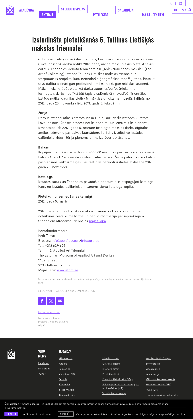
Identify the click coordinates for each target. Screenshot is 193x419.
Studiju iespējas (73, 8)
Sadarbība (126, 10)
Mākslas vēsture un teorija (160, 379)
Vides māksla (153, 369)
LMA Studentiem (152, 14)
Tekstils (63, 379)
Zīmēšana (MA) (67, 374)
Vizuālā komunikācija (114, 393)
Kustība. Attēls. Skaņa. (158, 358)
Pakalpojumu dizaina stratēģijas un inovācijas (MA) (120, 386)
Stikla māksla (66, 389)
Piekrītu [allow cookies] (11, 414)
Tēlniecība (64, 369)
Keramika (64, 384)
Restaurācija (153, 374)
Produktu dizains (111, 374)
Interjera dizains (111, 369)
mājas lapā (97, 220)
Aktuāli (47, 14)
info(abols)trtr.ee (65, 240)
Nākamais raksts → (49, 312)
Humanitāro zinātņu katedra (162, 395)
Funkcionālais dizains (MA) (117, 379)
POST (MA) (152, 389)
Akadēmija (26, 10)
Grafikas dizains (111, 363)
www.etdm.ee (67, 269)
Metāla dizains (110, 358)
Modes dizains (67, 395)
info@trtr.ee (90, 240)
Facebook (43, 363)
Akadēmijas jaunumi (83, 291)
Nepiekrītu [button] (65, 414)
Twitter (42, 373)
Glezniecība (65, 358)
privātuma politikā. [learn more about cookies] (15, 407)
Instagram (44, 368)
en (175, 10)
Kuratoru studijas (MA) (158, 384)
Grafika (63, 363)
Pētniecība (101, 14)
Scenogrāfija (153, 363)
